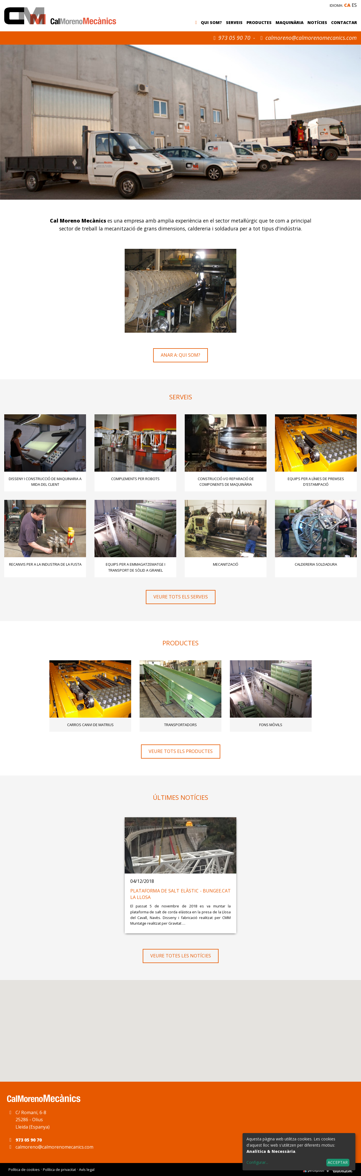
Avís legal (86, 1169)
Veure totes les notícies (180, 956)
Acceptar (338, 1162)
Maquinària (289, 22)
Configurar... (257, 1162)
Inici (197, 23)
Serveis (234, 22)
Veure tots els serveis (180, 597)
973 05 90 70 (230, 38)
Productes (259, 22)
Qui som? (211, 22)
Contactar (344, 22)
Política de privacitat (59, 1169)
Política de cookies (24, 1169)
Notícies (317, 22)
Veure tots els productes (181, 751)
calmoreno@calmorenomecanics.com (311, 38)
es (354, 5)
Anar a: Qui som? (180, 355)
